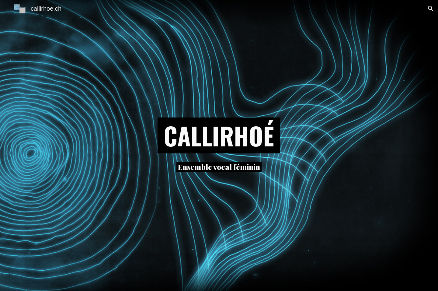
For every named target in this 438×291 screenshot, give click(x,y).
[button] (430, 8)
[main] (219, 135)
